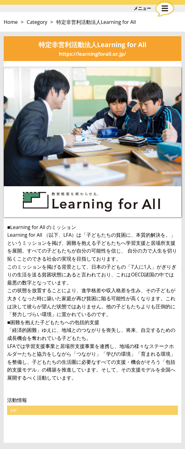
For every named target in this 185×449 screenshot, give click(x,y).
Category (37, 22)
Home (11, 22)
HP (13, 410)
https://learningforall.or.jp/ (92, 54)
